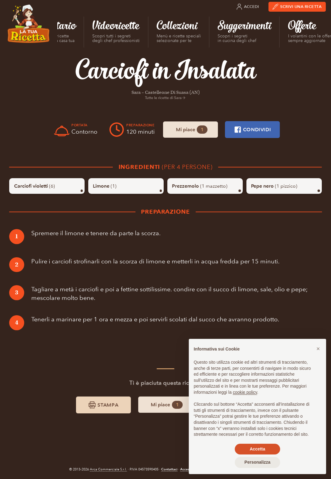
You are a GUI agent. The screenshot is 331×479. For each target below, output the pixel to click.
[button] (318, 349)
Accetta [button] (257, 448)
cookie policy (245, 392)
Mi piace (192, 129)
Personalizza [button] (258, 462)
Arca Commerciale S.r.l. (108, 469)
